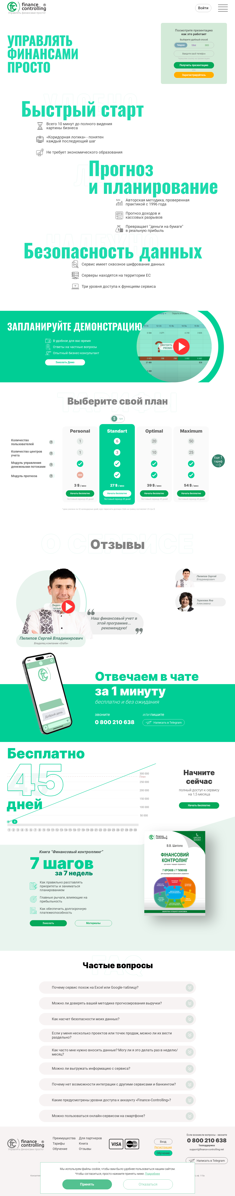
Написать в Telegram (163, 722)
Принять (87, 1184)
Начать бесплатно (80, 493)
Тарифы (59, 1143)
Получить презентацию (194, 65)
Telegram (181, 45)
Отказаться (148, 1184)
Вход (163, 1141)
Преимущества (64, 1138)
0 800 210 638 (114, 722)
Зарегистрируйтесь (194, 75)
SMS (207, 45)
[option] (80, 464)
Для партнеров (90, 1138)
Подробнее (152, 1173)
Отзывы (85, 1149)
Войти (203, 8)
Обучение (60, 1149)
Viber (194, 45)
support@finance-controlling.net (207, 1149)
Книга (83, 1143)
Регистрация (163, 1147)
